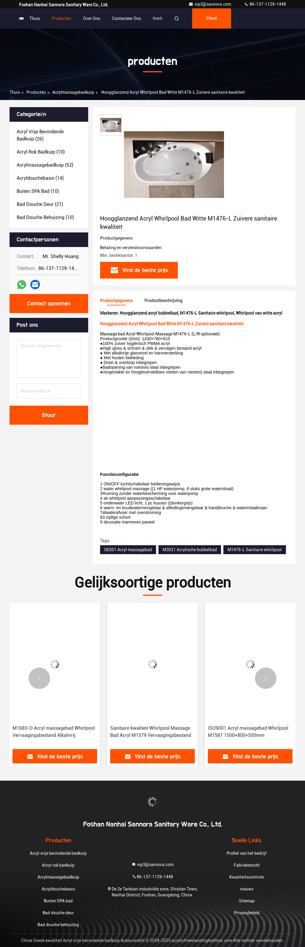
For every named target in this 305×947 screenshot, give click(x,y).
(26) (40, 135)
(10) (41, 152)
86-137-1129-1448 (265, 4)
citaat (211, 18)
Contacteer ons (126, 18)
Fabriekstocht (247, 865)
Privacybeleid (246, 912)
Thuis (34, 18)
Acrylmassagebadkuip (73, 92)
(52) (45, 165)
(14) (40, 178)
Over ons (91, 18)
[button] (39, 678)
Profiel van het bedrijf (247, 853)
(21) (40, 204)
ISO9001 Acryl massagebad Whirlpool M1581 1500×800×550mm (248, 731)
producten (36, 92)
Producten (61, 18)
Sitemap (247, 900)
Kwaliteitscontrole (246, 877)
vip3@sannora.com (210, 4)
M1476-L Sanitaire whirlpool (255, 549)
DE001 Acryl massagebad (128, 549)
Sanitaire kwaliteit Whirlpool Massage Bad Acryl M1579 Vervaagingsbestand (150, 731)
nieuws (246, 889)
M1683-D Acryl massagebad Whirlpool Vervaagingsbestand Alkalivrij (54, 731)
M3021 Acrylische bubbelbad (190, 549)
